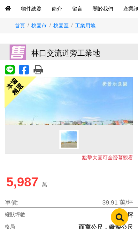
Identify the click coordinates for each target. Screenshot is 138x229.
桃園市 (39, 25)
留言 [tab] (77, 8)
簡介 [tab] (57, 8)
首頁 (20, 25)
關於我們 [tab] (103, 8)
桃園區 (61, 25)
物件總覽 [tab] (31, 8)
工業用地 (85, 25)
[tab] (8, 9)
